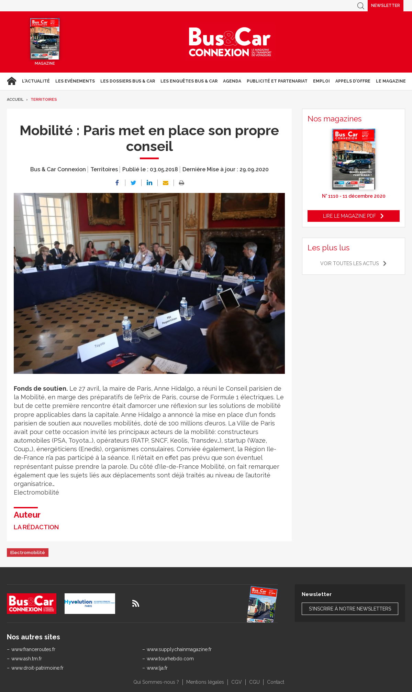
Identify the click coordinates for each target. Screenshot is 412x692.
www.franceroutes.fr (33, 649)
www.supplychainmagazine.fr (179, 649)
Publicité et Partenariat (277, 81)
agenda (232, 81)
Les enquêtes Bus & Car (189, 81)
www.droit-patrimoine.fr (37, 668)
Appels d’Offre (352, 81)
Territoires (44, 99)
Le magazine (391, 81)
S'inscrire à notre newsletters (350, 609)
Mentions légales (205, 682)
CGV (236, 682)
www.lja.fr (157, 668)
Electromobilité (27, 552)
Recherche (361, 5)
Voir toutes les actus (349, 263)
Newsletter (385, 5)
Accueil (11, 81)
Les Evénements (75, 81)
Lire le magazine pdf (349, 216)
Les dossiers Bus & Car (127, 81)
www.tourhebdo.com (170, 658)
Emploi (321, 81)
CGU (254, 682)
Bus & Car (230, 42)
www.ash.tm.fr (26, 658)
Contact (275, 682)
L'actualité (36, 81)
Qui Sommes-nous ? (156, 682)
